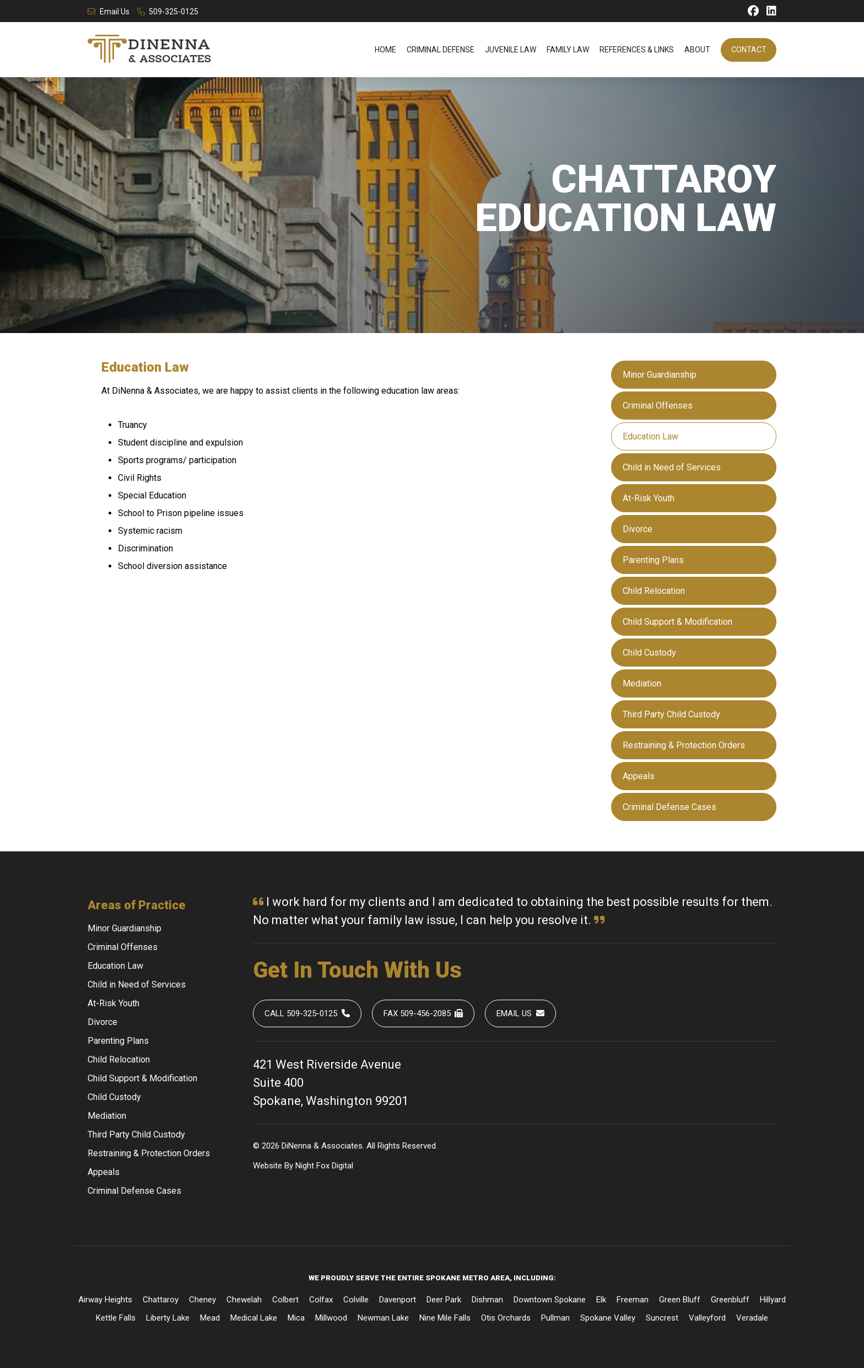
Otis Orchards (506, 1318)
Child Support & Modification (677, 621)
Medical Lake (253, 1318)
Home (385, 49)
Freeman (633, 1300)
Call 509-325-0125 (307, 1013)
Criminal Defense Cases (669, 807)
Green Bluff (679, 1300)
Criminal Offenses (658, 405)
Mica (296, 1318)
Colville (356, 1300)
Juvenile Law (510, 49)
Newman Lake (383, 1318)
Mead (210, 1318)
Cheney (202, 1300)
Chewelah (244, 1300)
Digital (342, 1166)
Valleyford (707, 1318)
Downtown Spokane (550, 1300)
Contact (748, 49)
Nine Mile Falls (445, 1318)
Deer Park (443, 1300)
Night (304, 1166)
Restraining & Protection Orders (684, 745)
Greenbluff (730, 1300)
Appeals (639, 776)
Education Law (650, 436)
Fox (323, 1166)
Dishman (487, 1300)
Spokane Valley (607, 1318)
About (697, 49)
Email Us (108, 11)
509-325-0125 (168, 11)
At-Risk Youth (648, 498)
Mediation (642, 683)
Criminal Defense (440, 49)
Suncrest (662, 1318)
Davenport (397, 1300)
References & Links (637, 49)
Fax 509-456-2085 (423, 1013)
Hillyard (773, 1300)
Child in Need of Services (672, 467)
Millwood (331, 1318)
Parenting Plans (653, 560)
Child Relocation (654, 591)
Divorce (637, 529)
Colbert (285, 1300)
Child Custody (649, 652)
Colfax (321, 1300)
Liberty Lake (168, 1318)
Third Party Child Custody (671, 714)
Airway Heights (105, 1300)
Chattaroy (161, 1300)
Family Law (568, 49)
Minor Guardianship (659, 374)
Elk (601, 1300)
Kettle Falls (116, 1318)
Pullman (555, 1318)
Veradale (752, 1318)
